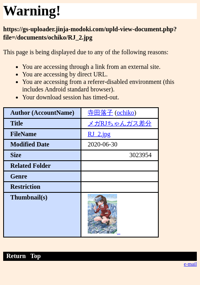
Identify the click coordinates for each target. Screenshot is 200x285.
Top (36, 256)
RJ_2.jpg (99, 134)
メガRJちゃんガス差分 (120, 123)
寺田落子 (100, 112)
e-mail (190, 264)
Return (16, 256)
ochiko (125, 112)
